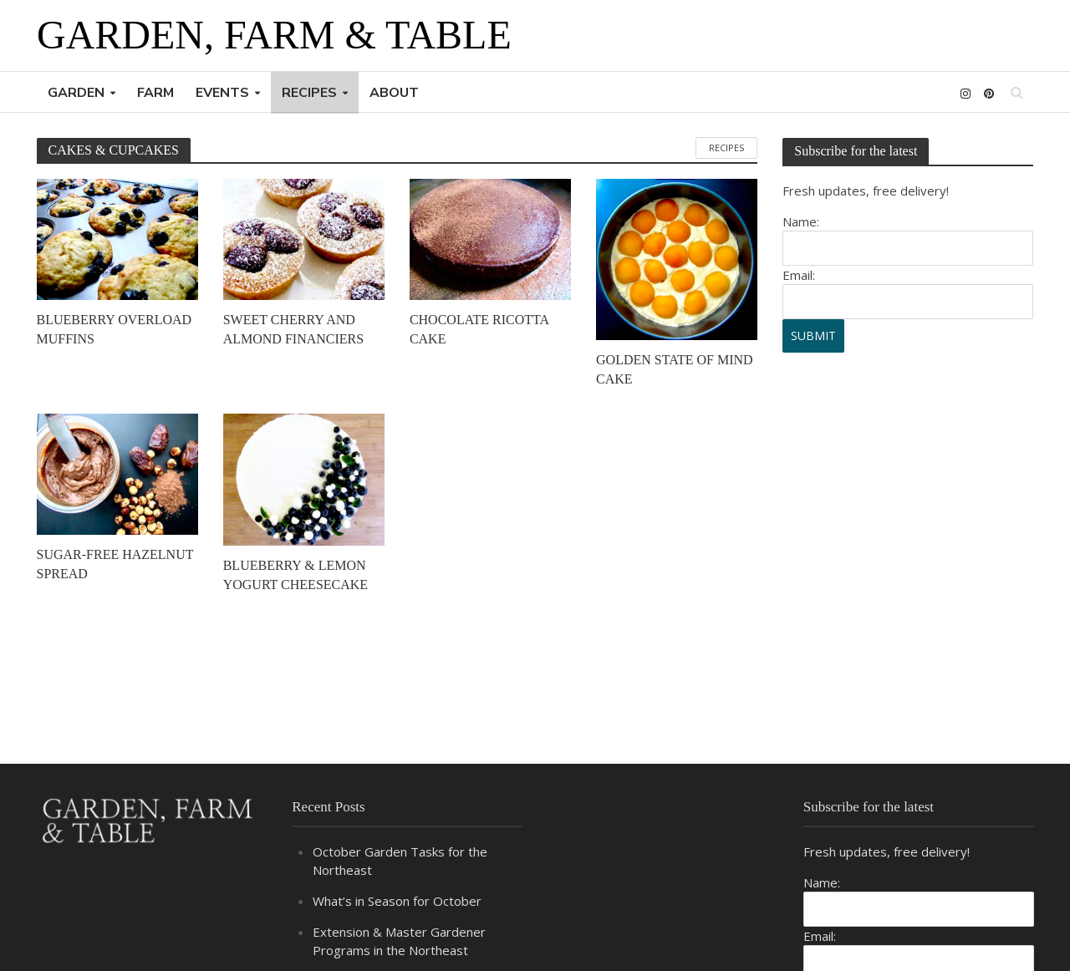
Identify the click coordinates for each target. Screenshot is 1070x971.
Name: (800, 221)
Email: (798, 275)
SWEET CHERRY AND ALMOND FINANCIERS (293, 329)
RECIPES (309, 93)
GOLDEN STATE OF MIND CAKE (674, 369)
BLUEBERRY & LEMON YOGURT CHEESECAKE (295, 575)
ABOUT (394, 93)
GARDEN (76, 93)
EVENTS (222, 93)
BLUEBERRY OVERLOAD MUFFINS (114, 329)
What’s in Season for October (397, 900)
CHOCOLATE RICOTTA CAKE (479, 329)
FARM (155, 93)
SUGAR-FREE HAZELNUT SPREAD (115, 564)
